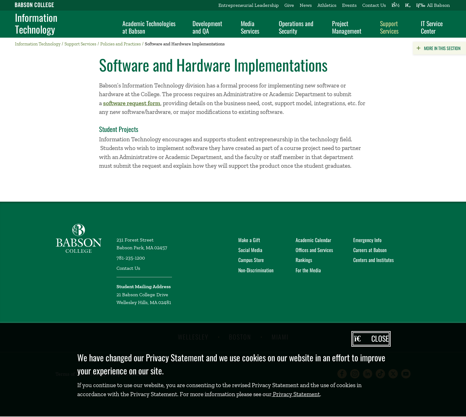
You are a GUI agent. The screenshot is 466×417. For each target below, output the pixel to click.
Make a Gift (249, 240)
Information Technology (36, 23)
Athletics (326, 5)
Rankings (304, 260)
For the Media (308, 270)
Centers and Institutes (373, 260)
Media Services (250, 27)
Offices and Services (314, 250)
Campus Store (251, 260)
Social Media (250, 250)
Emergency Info (367, 240)
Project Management (346, 27)
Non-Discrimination (255, 270)
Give (289, 5)
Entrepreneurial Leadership (248, 5)
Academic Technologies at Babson (148, 27)
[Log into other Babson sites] (395, 5)
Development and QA (207, 27)
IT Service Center (432, 27)
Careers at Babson (370, 250)
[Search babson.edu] (408, 5)
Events (349, 5)
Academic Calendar (313, 240)
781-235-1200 (131, 258)
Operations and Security (296, 27)
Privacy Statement (296, 394)
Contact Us (374, 5)
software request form (131, 103)
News (306, 5)
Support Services (389, 27)
